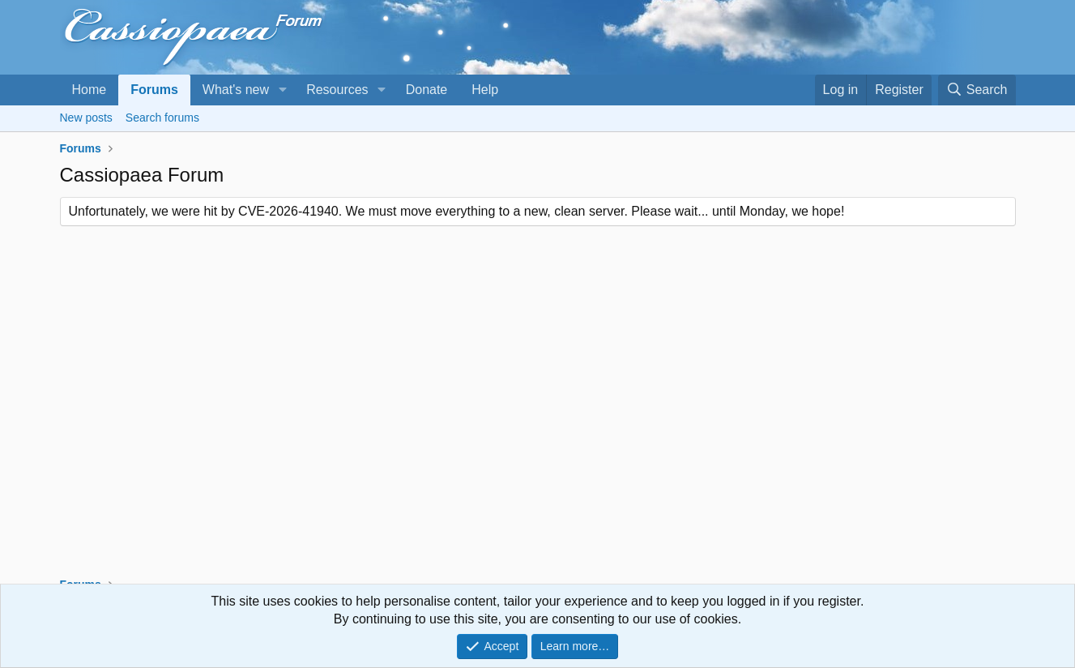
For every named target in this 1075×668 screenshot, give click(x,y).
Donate (427, 89)
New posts (86, 117)
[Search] (977, 90)
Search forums (162, 117)
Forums (154, 89)
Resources (337, 89)
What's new (236, 89)
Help (484, 89)
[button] (282, 90)
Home (89, 89)
